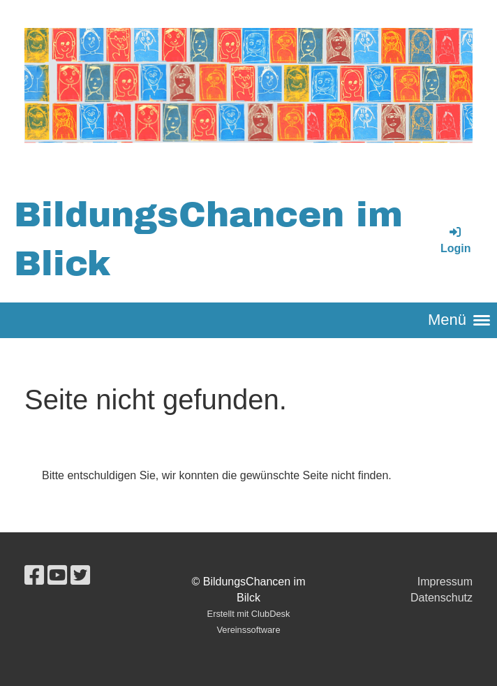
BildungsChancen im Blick (208, 239)
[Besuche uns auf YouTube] (57, 575)
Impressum (445, 582)
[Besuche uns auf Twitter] (80, 575)
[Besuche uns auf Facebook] (34, 575)
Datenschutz (441, 598)
